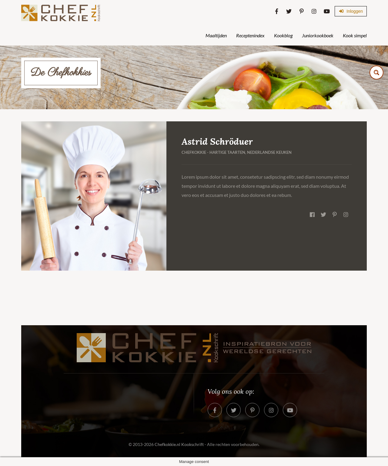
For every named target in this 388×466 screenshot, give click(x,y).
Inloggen (351, 11)
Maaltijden (216, 35)
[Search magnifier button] (376, 72)
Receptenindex (250, 35)
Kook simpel (355, 35)
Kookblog (283, 35)
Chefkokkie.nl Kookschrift (179, 444)
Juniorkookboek (317, 35)
